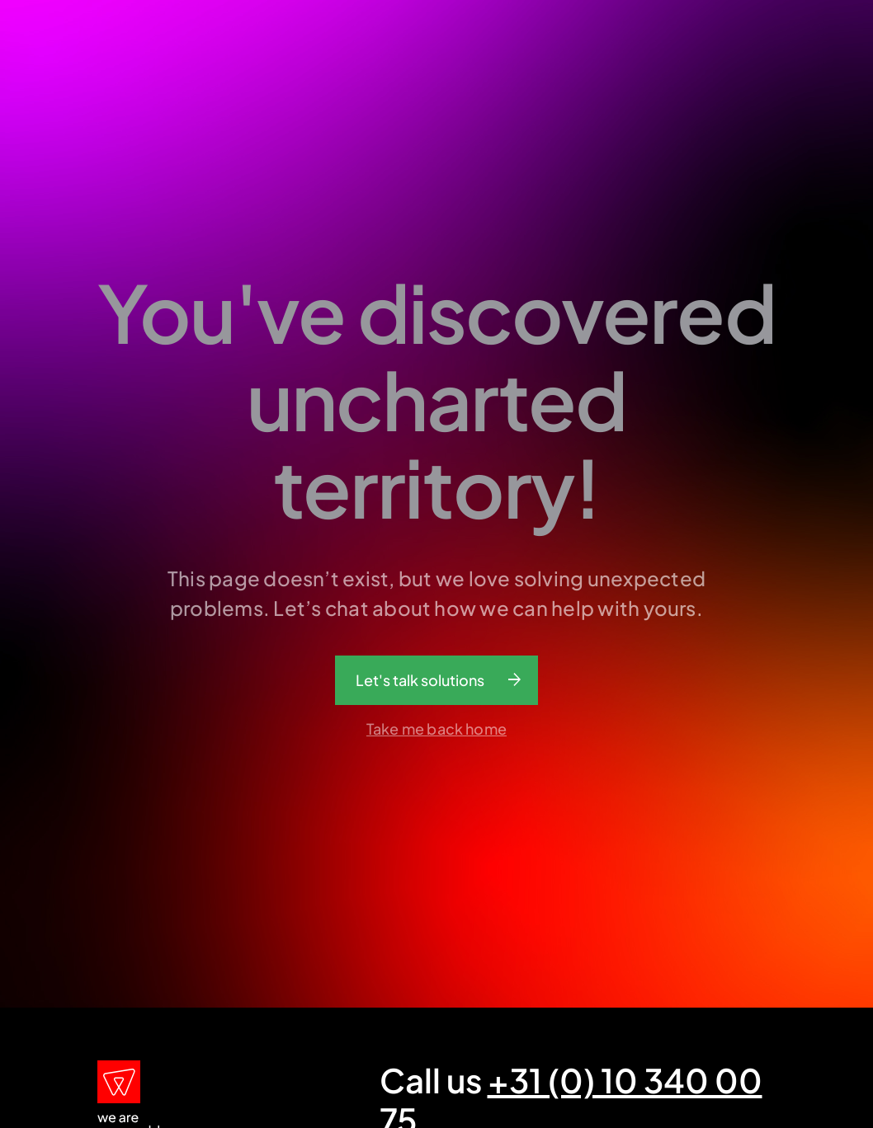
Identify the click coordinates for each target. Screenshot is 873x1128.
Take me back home (436, 728)
